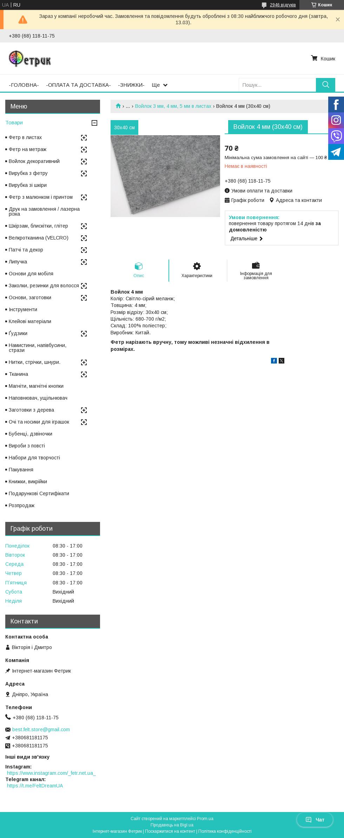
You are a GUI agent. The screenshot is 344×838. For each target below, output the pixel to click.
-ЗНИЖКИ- (131, 85)
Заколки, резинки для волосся (44, 285)
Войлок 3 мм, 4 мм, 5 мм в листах (173, 106)
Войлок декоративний (34, 161)
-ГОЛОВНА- (24, 85)
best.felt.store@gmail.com (41, 729)
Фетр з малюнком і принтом (41, 197)
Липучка (18, 261)
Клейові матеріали (30, 321)
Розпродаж (21, 505)
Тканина (18, 374)
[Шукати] (325, 85)
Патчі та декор (26, 250)
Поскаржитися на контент (170, 831)
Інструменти (23, 309)
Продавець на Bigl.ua (172, 825)
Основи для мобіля (31, 273)
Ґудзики (18, 333)
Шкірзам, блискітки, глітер (38, 226)
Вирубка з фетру (28, 173)
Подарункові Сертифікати (39, 493)
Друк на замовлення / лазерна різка (44, 211)
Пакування (21, 469)
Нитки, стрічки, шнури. (34, 362)
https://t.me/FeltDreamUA (35, 785)
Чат (314, 820)
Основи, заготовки (30, 297)
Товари (14, 122)
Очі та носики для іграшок (39, 422)
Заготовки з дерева (31, 410)
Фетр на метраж (27, 149)
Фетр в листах (25, 137)
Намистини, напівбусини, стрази (37, 347)
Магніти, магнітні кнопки (36, 386)
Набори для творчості (34, 457)
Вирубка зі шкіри (28, 185)
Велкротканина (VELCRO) (38, 238)
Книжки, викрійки (28, 481)
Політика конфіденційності (225, 831)
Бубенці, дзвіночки (30, 434)
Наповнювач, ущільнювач (38, 398)
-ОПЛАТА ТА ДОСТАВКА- (78, 85)
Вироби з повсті (27, 446)
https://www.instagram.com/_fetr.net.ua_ (51, 773)
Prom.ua (205, 818)
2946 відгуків (283, 4)
